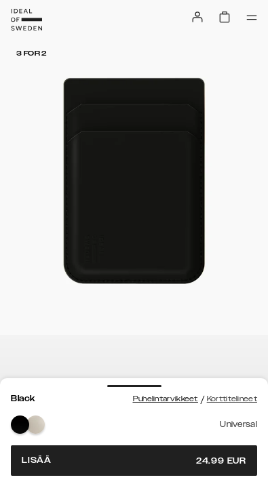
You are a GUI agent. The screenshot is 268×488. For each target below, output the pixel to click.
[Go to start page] (26, 19)
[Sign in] (197, 16)
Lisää (134, 460)
